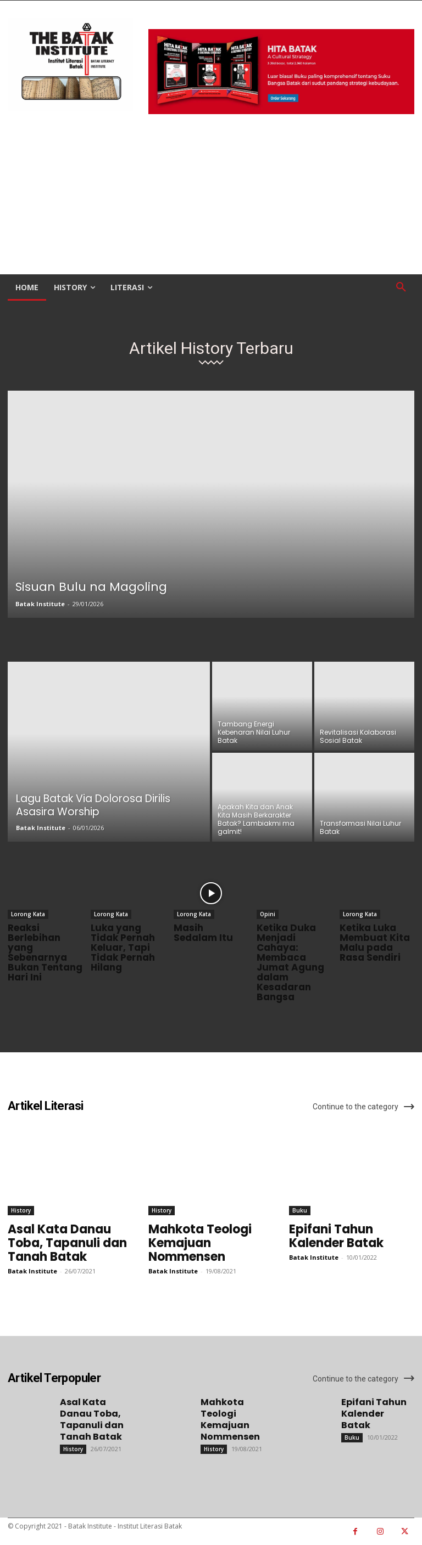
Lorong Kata (28, 914)
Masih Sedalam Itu (203, 932)
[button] (401, 287)
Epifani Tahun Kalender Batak (336, 1236)
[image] (281, 71)
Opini (267, 914)
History (21, 1210)
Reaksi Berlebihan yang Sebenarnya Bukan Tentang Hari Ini (45, 952)
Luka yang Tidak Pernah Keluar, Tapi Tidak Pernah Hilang (123, 947)
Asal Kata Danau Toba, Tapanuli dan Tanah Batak (67, 1243)
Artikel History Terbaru (211, 348)
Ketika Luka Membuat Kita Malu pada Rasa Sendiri (375, 942)
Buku (299, 1210)
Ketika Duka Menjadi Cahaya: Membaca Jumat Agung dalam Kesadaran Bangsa (290, 962)
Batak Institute (40, 604)
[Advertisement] (211, 195)
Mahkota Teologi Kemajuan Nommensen (200, 1243)
